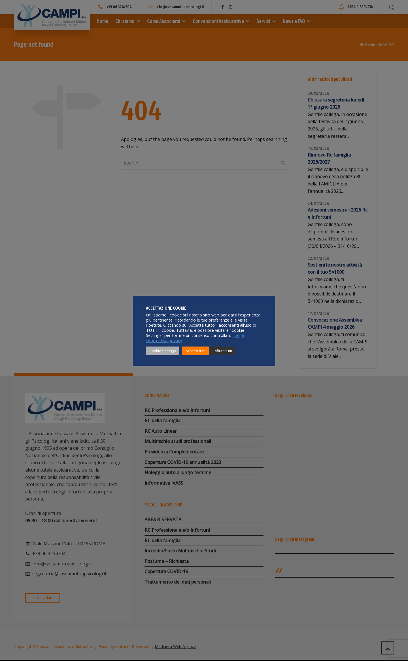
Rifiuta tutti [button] (223, 350)
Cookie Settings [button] (162, 350)
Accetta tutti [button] (195, 350)
